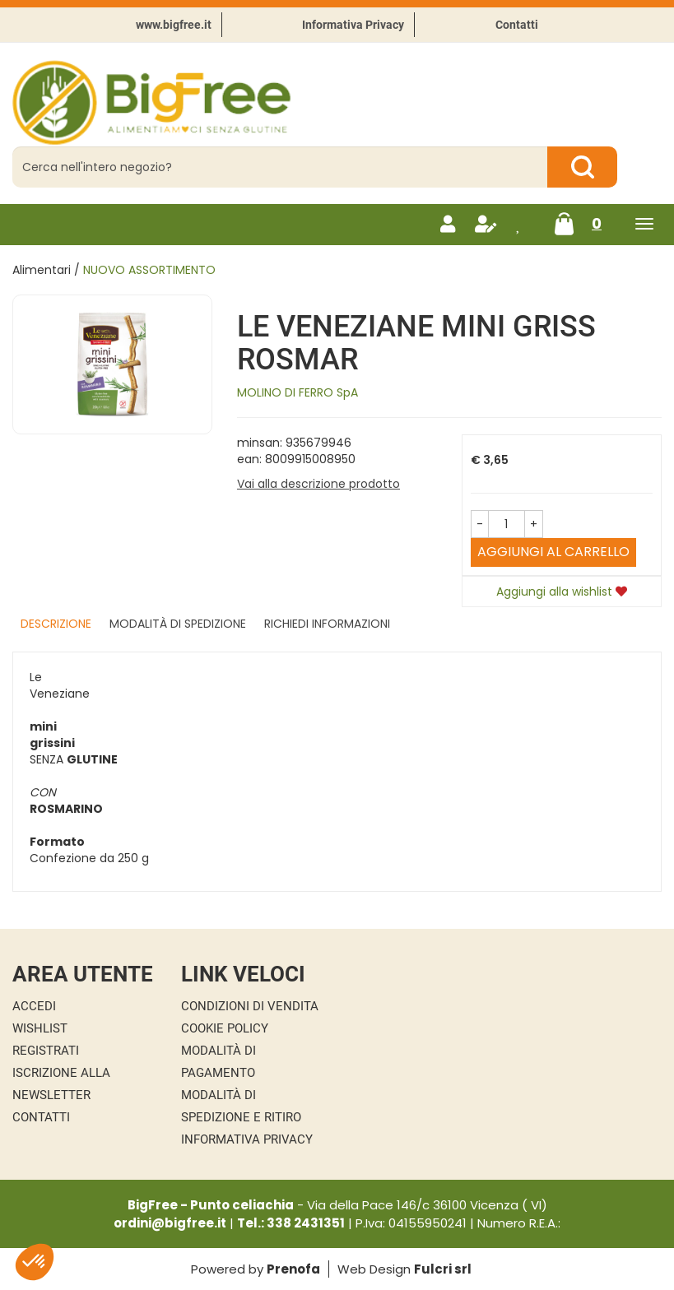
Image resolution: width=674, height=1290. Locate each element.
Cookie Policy (224, 1028)
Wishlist (39, 1028)
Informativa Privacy (353, 24)
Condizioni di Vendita (249, 1006)
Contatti (516, 24)
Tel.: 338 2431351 (291, 1223)
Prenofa (293, 1269)
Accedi (34, 1006)
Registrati (45, 1050)
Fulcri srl (443, 1269)
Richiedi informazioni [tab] (327, 623)
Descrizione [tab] (56, 623)
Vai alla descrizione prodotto (318, 484)
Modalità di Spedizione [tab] (177, 623)
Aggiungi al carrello (553, 551)
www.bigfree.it (173, 24)
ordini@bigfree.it (170, 1223)
